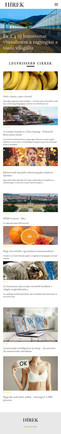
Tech (5, 282)
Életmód (7, 168)
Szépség (7, 392)
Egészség (8, 92)
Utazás (7, 32)
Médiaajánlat (30, 430)
